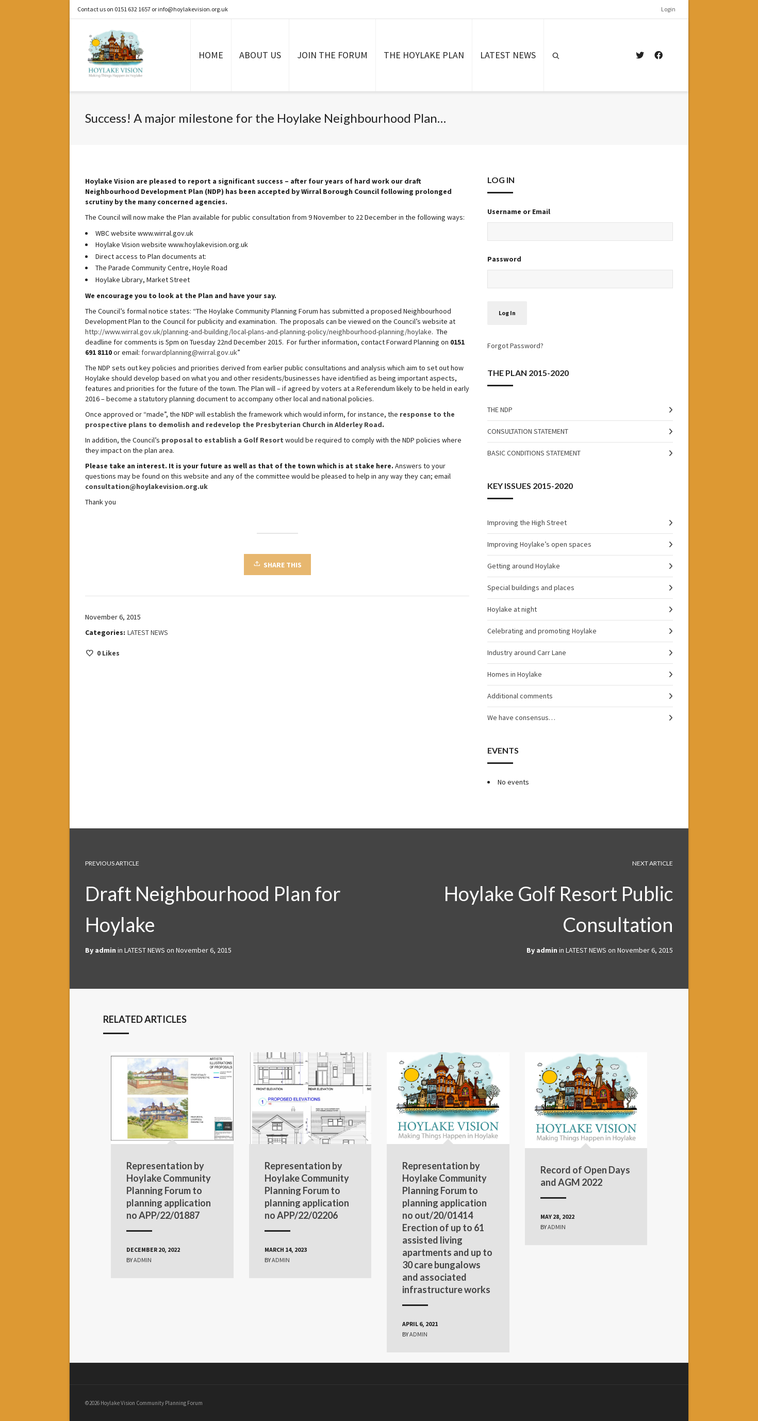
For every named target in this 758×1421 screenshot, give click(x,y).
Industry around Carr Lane (526, 652)
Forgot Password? (515, 345)
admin (546, 950)
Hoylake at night (512, 609)
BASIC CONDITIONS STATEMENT (534, 453)
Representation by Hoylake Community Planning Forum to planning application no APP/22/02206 (307, 1190)
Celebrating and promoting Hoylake (542, 630)
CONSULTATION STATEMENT (527, 431)
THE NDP (500, 409)
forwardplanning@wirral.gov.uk (189, 352)
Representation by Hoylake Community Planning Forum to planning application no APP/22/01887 (168, 1190)
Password (504, 259)
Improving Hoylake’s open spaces (539, 544)
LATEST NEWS (147, 632)
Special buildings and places (530, 587)
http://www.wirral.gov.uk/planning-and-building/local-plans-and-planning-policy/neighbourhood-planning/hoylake (258, 331)
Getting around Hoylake (523, 565)
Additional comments (520, 695)
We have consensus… (521, 717)
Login (668, 9)
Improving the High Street (527, 522)
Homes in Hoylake (514, 674)
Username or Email (518, 211)
